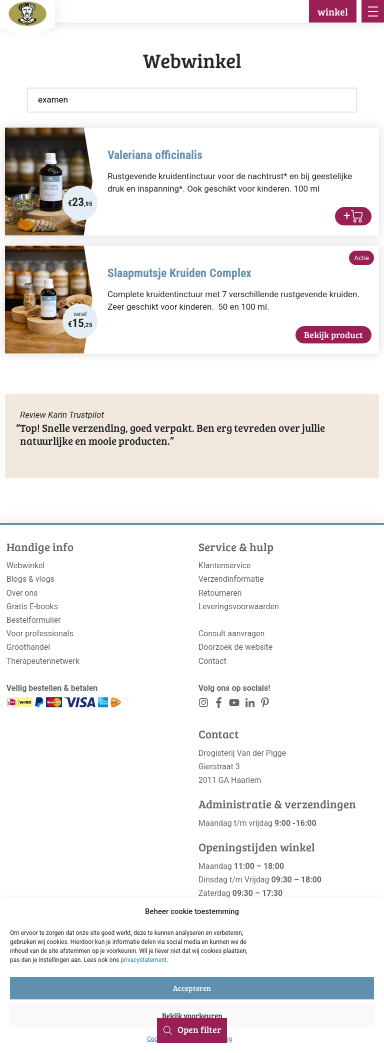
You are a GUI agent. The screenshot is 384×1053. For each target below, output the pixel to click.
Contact (212, 661)
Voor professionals (40, 633)
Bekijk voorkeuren (192, 1015)
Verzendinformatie (231, 579)
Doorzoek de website (235, 647)
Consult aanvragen (231, 633)
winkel (333, 12)
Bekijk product (333, 335)
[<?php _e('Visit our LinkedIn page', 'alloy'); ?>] (249, 704)
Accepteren (192, 988)
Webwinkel (25, 565)
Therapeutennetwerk (43, 661)
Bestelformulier (33, 620)
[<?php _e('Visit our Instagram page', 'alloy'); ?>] (203, 704)
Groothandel (28, 647)
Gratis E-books (32, 606)
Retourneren (220, 593)
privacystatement (143, 959)
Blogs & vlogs (30, 579)
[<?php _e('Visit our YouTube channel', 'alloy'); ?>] (234, 704)
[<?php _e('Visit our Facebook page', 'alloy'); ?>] (219, 704)
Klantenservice (224, 565)
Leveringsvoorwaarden (238, 606)
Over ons (22, 593)
